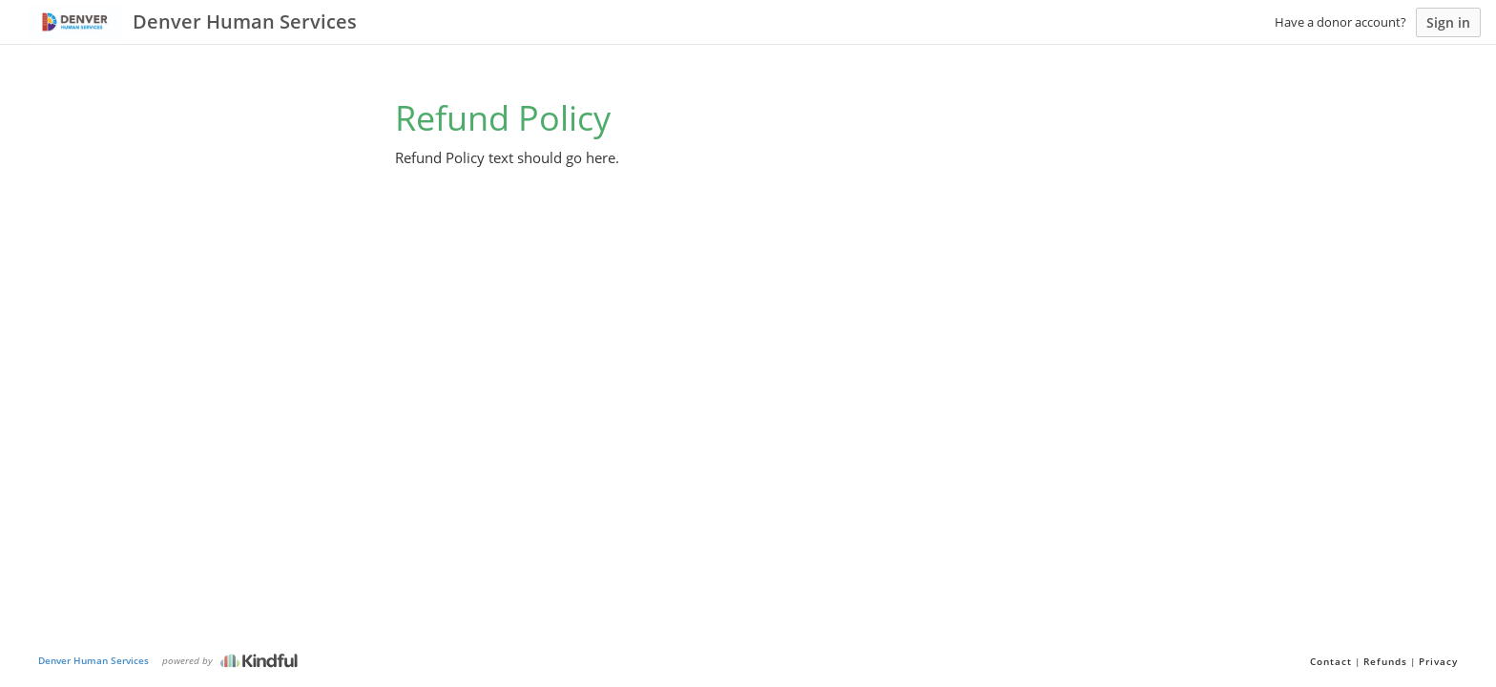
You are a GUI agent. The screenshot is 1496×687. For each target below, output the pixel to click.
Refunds (1385, 661)
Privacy (1438, 661)
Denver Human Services (93, 660)
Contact (1331, 661)
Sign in (1448, 22)
